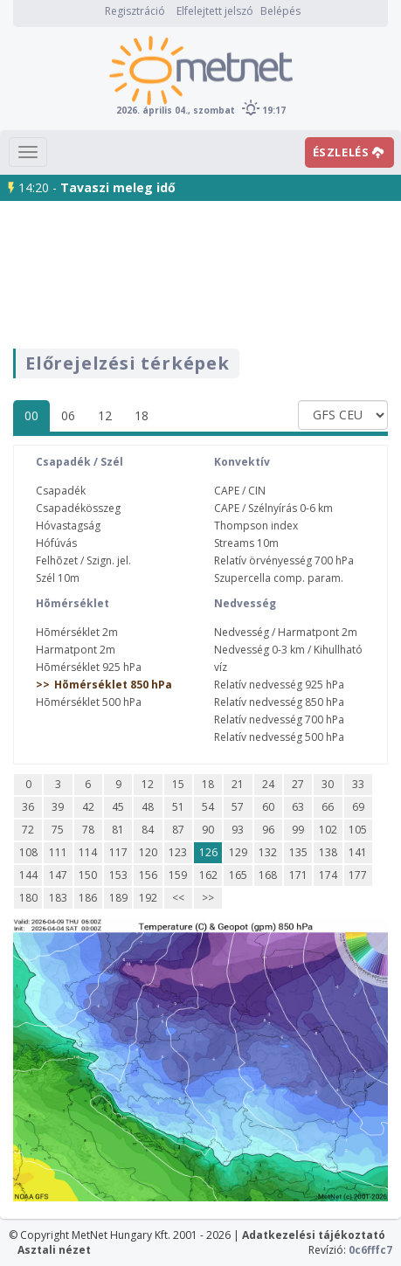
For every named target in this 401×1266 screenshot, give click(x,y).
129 (238, 852)
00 (31, 415)
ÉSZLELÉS (348, 152)
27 (298, 784)
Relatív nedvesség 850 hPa (279, 702)
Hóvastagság (68, 525)
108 (28, 852)
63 (298, 806)
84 (148, 829)
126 (208, 852)
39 (58, 806)
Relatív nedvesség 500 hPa (279, 737)
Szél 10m (58, 578)
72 (28, 829)
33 (358, 784)
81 (118, 829)
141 (358, 852)
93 (238, 829)
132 (268, 852)
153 (118, 875)
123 (178, 852)
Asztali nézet (54, 1249)
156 (148, 875)
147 (58, 875)
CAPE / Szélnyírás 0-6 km (273, 508)
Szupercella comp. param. (278, 578)
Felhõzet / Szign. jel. (83, 560)
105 (358, 829)
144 (28, 875)
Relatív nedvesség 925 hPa (279, 684)
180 (28, 897)
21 (238, 784)
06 (68, 415)
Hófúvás (56, 543)
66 (327, 806)
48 (148, 806)
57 (238, 806)
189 (118, 897)
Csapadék (61, 490)
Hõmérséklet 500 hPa (89, 702)
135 (298, 852)
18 (142, 415)
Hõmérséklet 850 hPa (113, 684)
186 (88, 897)
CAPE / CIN (240, 490)
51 (178, 806)
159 (178, 875)
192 (148, 897)
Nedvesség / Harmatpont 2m (285, 632)
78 (88, 829)
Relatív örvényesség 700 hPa (284, 560)
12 (105, 415)
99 (298, 829)
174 (328, 875)
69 (358, 806)
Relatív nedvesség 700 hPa (279, 719)
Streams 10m (246, 543)
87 (178, 829)
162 (208, 875)
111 (58, 852)
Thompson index (256, 525)
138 (328, 852)
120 (148, 852)
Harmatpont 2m (75, 649)
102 (328, 829)
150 (88, 875)
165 (238, 875)
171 (298, 875)
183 (58, 897)
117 (118, 852)
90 (208, 829)
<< (178, 897)
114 (88, 852)
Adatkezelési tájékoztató (313, 1235)
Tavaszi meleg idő (118, 187)
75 (58, 829)
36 (28, 806)
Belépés (280, 10)
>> (208, 897)
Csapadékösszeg (78, 508)
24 (268, 784)
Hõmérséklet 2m (77, 632)
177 (358, 875)
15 (178, 784)
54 (208, 806)
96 (268, 829)
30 (327, 784)
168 (268, 875)
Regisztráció (135, 10)
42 (88, 806)
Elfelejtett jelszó (214, 10)
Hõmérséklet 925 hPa (89, 667)
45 (118, 806)
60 (268, 806)
